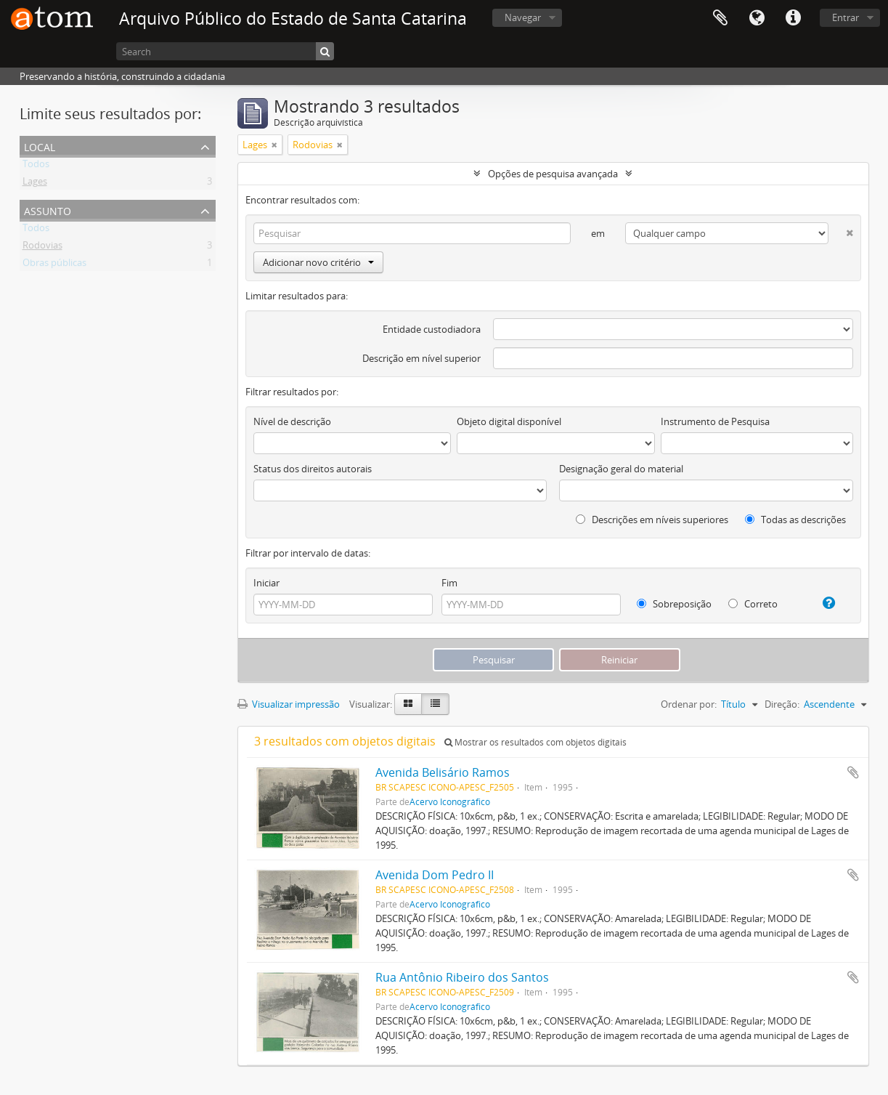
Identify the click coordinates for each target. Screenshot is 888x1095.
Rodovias (42, 247)
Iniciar (266, 582)
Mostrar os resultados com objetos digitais (535, 742)
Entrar (845, 17)
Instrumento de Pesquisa (715, 421)
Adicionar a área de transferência (853, 772)
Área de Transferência (720, 18)
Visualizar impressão (288, 704)
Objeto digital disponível (509, 421)
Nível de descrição (292, 421)
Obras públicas (54, 265)
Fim (449, 582)
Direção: (782, 704)
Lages (35, 183)
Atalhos (793, 18)
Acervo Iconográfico (450, 801)
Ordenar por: (689, 704)
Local (39, 145)
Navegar (523, 17)
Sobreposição (674, 603)
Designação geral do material (621, 468)
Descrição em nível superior (421, 358)
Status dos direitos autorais (312, 468)
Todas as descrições (795, 519)
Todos (36, 166)
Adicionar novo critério (318, 262)
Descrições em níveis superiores (652, 519)
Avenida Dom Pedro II (434, 875)
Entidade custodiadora (432, 329)
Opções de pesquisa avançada (553, 173)
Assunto (47, 209)
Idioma (756, 18)
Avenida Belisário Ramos (442, 772)
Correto (753, 603)
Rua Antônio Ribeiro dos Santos (462, 977)
